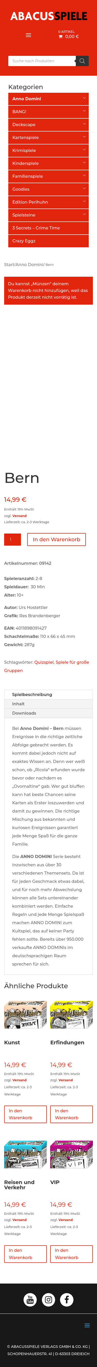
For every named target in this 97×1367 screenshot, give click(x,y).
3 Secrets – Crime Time (36, 228)
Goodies (20, 189)
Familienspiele (27, 176)
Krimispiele (24, 150)
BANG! (19, 111)
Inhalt (18, 703)
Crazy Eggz (23, 240)
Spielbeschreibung (32, 694)
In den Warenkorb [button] (20, 1114)
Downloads (24, 713)
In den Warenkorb (56, 539)
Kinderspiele (25, 163)
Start (9, 264)
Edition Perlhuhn (30, 202)
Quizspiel (44, 662)
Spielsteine (23, 215)
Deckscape (23, 124)
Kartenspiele (25, 137)
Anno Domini (29, 264)
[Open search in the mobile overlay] (48, 61)
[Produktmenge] (12, 540)
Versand (19, 516)
